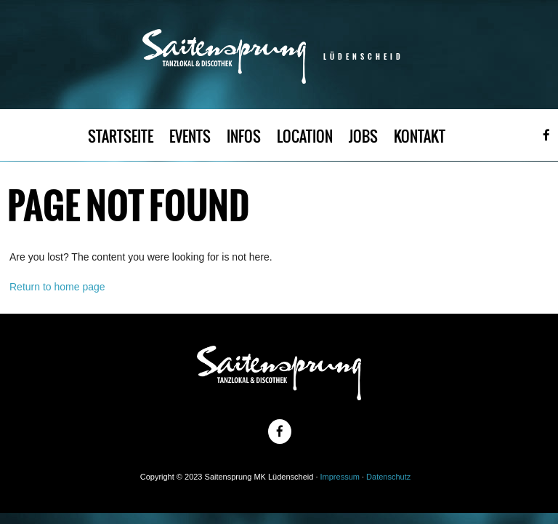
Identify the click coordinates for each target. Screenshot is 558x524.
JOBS (363, 136)
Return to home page (57, 287)
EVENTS (190, 136)
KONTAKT (419, 136)
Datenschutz (388, 476)
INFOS (244, 136)
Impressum (340, 476)
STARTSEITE (120, 136)
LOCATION (305, 136)
